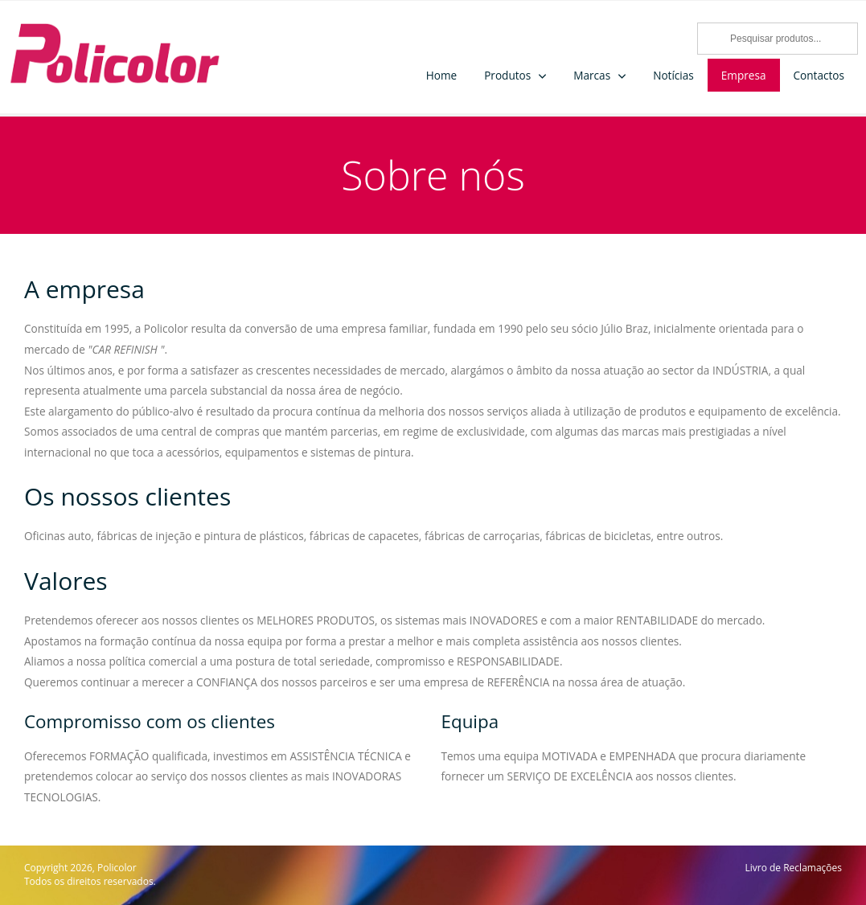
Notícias (673, 75)
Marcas (591, 75)
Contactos (819, 75)
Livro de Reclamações (793, 868)
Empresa (743, 75)
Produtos (507, 75)
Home (441, 75)
